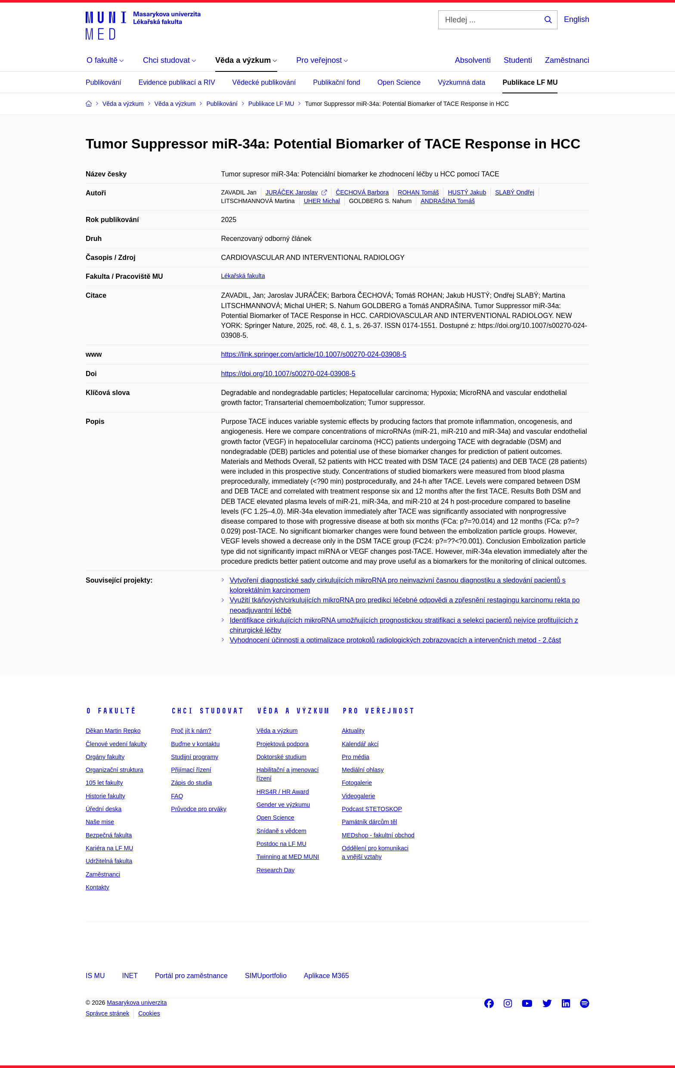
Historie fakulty (105, 796)
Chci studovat (207, 711)
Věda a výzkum (293, 711)
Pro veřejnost (378, 711)
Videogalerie (358, 796)
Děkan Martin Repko (113, 730)
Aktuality (353, 730)
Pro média (355, 756)
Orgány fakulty (105, 756)
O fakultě (111, 711)
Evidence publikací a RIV (177, 82)
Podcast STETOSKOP (372, 809)
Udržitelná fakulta (109, 861)
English (576, 19)
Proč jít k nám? (191, 730)
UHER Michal (322, 201)
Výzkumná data (461, 82)
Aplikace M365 (326, 975)
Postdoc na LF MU (282, 843)
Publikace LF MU (529, 82)
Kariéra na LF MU (109, 848)
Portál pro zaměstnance (191, 975)
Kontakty (97, 887)
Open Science (399, 82)
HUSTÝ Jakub (467, 192)
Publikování (103, 82)
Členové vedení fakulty (116, 744)
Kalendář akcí (360, 744)
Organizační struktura (114, 769)
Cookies (149, 1013)
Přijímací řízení (191, 769)
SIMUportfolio (266, 975)
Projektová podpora (283, 744)
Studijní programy (194, 756)
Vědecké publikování (264, 82)
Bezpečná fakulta (109, 835)
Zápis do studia (191, 782)
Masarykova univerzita (137, 1002)
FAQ (177, 796)
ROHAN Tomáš (418, 192)
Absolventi (473, 60)
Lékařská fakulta (243, 275)
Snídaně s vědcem (282, 830)
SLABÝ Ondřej (514, 192)
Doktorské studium (282, 756)
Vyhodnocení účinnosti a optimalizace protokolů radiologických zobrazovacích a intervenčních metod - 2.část (395, 640)
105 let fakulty (104, 782)
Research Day (276, 870)
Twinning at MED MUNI (288, 856)
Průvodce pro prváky (198, 809)
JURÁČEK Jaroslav (296, 192)
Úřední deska (103, 809)
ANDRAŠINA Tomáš (448, 201)
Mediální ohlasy (363, 769)
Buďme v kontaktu (195, 744)
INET (129, 975)
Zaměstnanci (567, 60)
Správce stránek (107, 1013)
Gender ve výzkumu (283, 804)
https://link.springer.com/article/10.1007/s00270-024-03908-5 (313, 354)
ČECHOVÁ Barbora (362, 192)
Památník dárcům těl (369, 821)
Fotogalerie (357, 782)
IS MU (95, 975)
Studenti (518, 60)
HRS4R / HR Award (283, 791)
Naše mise (100, 821)
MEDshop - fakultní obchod (378, 835)
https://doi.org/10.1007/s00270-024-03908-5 (288, 373)
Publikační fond (336, 82)
